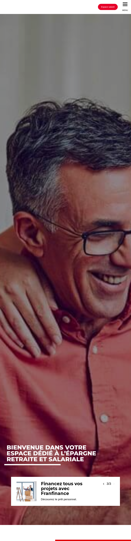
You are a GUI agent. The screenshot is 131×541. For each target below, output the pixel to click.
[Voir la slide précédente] (103, 483)
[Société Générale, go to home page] (43, 7)
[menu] (125, 4)
